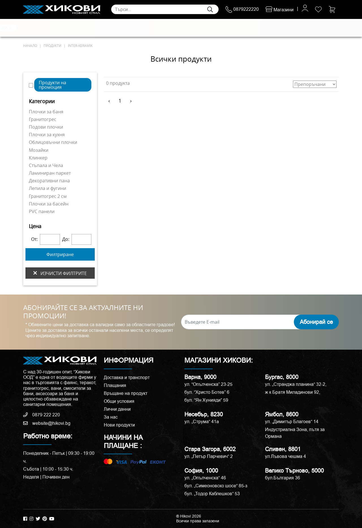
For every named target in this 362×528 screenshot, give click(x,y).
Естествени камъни (58, 28)
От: (34, 239)
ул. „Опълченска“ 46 (205, 478)
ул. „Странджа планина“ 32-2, (295, 384)
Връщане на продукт (125, 393)
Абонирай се (316, 322)
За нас (111, 417)
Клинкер (38, 158)
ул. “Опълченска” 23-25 (208, 384)
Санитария (88, 28)
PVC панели (42, 211)
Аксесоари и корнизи (231, 28)
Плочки (31, 28)
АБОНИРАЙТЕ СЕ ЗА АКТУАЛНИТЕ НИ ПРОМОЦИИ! (83, 312)
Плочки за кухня (47, 134)
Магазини (280, 10)
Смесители (111, 28)
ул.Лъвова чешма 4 (285, 456)
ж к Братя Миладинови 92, (292, 392)
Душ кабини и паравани (176, 28)
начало (30, 45)
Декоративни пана (49, 181)
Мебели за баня (138, 28)
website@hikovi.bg (46, 423)
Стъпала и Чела (46, 165)
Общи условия (119, 401)
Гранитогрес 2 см (48, 196)
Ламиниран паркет (50, 173)
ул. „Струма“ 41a (201, 421)
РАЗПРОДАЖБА (272, 27)
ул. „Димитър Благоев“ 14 (291, 421)
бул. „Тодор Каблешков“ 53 (212, 493)
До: (65, 239)
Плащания (115, 385)
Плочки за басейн (48, 204)
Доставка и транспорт (127, 377)
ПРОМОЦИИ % (312, 27)
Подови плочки (46, 127)
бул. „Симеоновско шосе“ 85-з (215, 485)
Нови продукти (119, 425)
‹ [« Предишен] (109, 100)
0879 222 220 (41, 415)
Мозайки (38, 150)
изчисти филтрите (60, 273)
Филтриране (60, 254)
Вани (205, 28)
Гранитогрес (42, 119)
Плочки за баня (46, 112)
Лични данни (117, 409)
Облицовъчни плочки (53, 142)
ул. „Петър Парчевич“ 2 (208, 456)
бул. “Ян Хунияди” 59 (206, 400)
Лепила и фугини (47, 188)
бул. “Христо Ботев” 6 (206, 392)
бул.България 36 (282, 478)
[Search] (165, 9)
